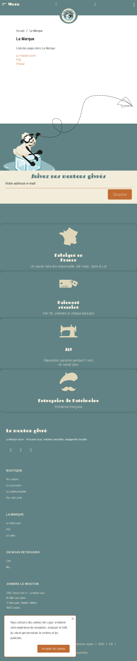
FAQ (18, 60)
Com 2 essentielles (78, 652)
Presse (20, 64)
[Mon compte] (56, 4)
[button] (95, 4)
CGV (111, 644)
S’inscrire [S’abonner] (120, 194)
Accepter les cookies (53, 649)
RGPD (101, 644)
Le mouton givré (26, 55)
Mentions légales (85, 644)
